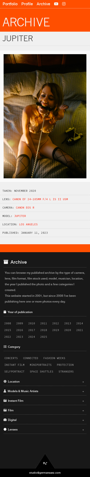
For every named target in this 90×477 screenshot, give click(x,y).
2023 (19, 336)
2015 (7, 330)
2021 (79, 330)
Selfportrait (14, 371)
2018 (43, 330)
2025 (43, 336)
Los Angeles (28, 224)
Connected (30, 358)
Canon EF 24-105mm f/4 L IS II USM (40, 199)
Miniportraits (41, 364)
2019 (55, 330)
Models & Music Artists (44, 391)
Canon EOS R (25, 207)
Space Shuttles (41, 371)
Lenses (44, 429)
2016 (19, 330)
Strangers (66, 371)
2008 (7, 323)
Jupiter (20, 216)
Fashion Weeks (54, 358)
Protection (65, 364)
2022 (7, 336)
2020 (67, 330)
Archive (43, 4)
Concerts (11, 358)
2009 (19, 323)
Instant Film (14, 364)
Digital (44, 420)
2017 (31, 330)
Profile (27, 4)
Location (44, 381)
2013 (67, 323)
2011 (43, 323)
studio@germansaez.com (45, 472)
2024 (31, 336)
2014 (79, 323)
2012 (55, 323)
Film (44, 410)
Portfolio (10, 4)
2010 (31, 323)
